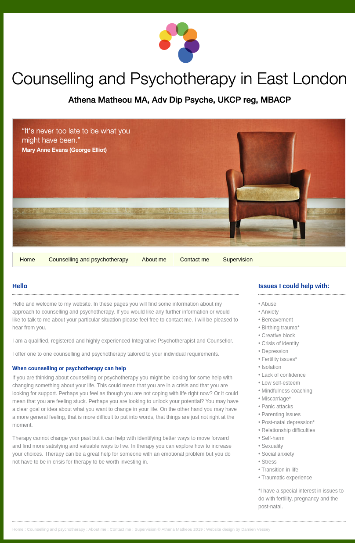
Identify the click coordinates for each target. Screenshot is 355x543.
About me (154, 259)
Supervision (238, 259)
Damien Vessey (255, 529)
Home (27, 259)
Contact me (194, 259)
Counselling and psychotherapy (88, 259)
